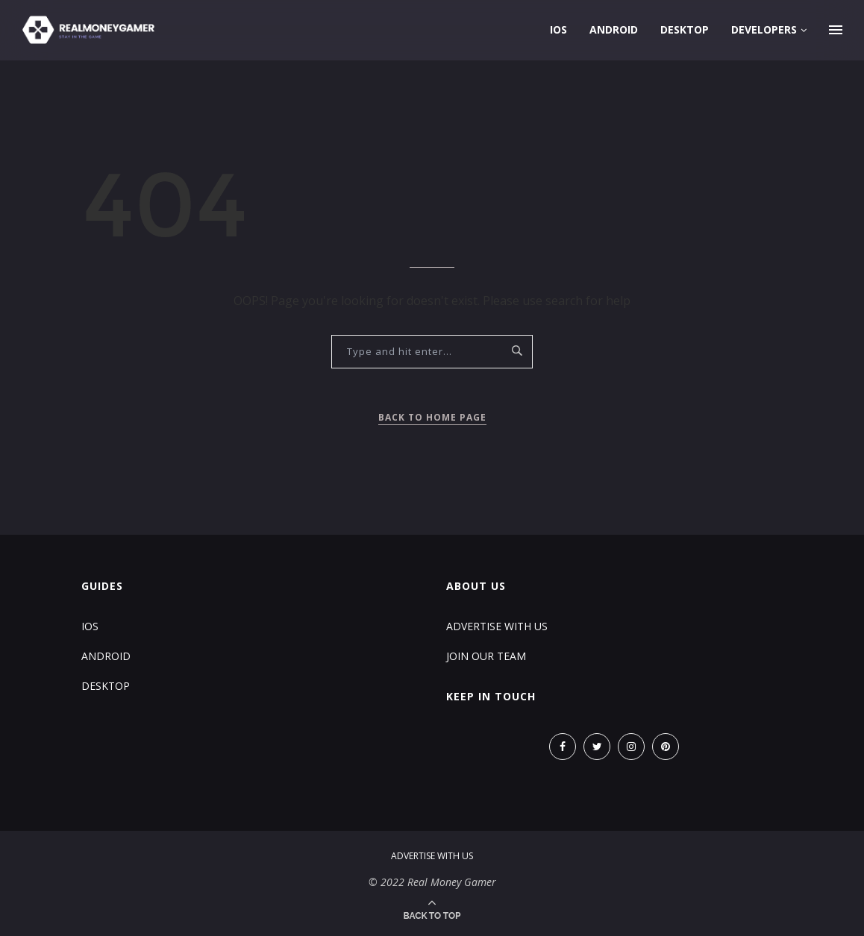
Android (613, 29)
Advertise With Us (497, 626)
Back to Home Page (432, 417)
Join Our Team (486, 656)
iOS (558, 29)
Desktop (684, 29)
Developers (764, 29)
